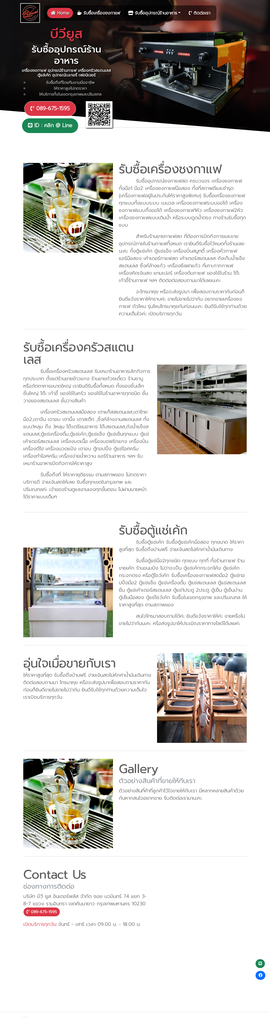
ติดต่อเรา (199, 13)
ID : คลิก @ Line (50, 125)
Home (60, 13)
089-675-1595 (50, 108)
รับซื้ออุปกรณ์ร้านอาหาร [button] (152, 13)
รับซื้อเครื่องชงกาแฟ (98, 13)
